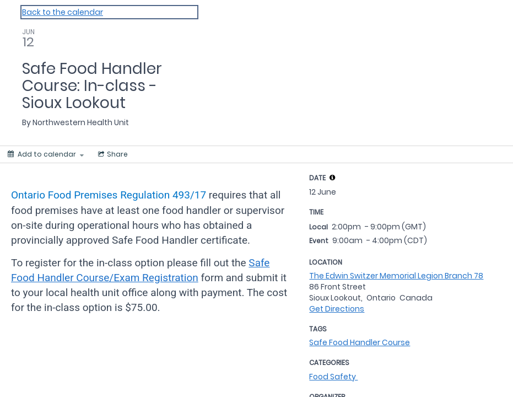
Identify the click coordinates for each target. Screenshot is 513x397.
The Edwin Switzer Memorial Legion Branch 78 (396, 275)
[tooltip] (332, 177)
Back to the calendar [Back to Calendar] (62, 12)
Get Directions (336, 308)
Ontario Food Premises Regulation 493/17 (108, 195)
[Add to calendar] (45, 154)
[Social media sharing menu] (111, 154)
